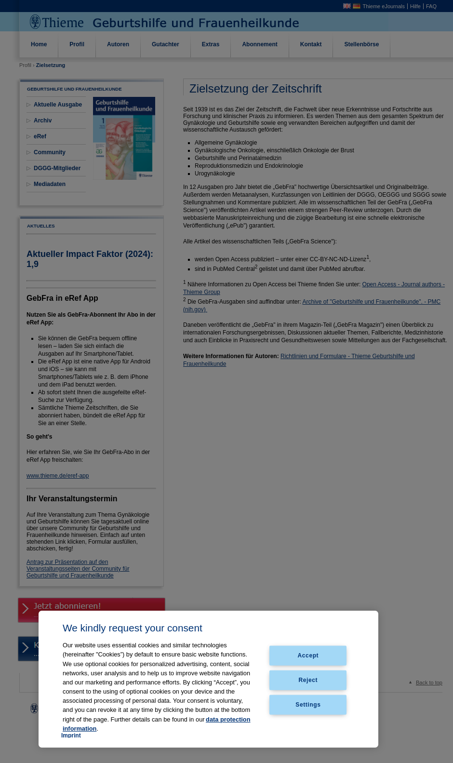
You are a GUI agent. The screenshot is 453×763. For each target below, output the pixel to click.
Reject (308, 680)
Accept (308, 655)
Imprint (71, 735)
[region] (208, 679)
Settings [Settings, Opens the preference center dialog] (307, 704)
